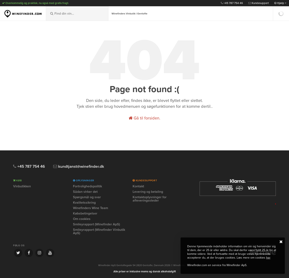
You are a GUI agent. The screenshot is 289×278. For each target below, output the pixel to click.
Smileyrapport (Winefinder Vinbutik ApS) (99, 231)
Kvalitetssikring (84, 203)
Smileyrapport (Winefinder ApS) (96, 224)
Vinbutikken (22, 186)
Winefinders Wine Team (90, 208)
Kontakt (138, 186)
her (268, 257)
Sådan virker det (85, 192)
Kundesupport (258, 3)
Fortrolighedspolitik (87, 186)
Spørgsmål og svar (87, 197)
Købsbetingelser (85, 213)
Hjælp (280, 3)
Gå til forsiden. (144, 118)
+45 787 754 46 (232, 3)
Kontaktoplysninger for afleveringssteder (150, 199)
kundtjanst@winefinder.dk (78, 166)
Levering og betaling (148, 192)
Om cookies (81, 219)
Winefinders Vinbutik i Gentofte (129, 13)
